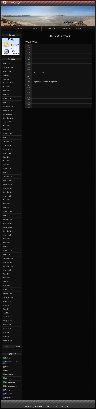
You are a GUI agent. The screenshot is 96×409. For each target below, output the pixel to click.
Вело (7, 378)
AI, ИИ (49, 28)
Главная (19, 28)
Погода (34, 28)
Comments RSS (52, 407)
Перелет (8, 398)
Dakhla (7, 358)
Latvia (7, 366)
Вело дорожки (10, 382)
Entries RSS (38, 407)
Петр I (78, 28)
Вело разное (9, 390)
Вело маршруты (11, 386)
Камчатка (8, 394)
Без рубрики (9, 374)
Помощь (64, 28)
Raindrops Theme (66, 407)
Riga (6, 370)
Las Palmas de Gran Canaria (10, 363)
